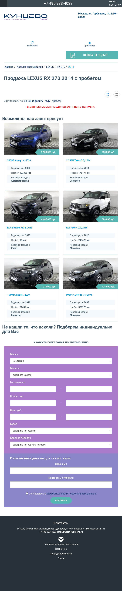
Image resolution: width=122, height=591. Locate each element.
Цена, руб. (16, 410)
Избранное (32, 45)
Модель (15, 368)
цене (27, 100)
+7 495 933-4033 (58, 3)
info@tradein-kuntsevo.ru (70, 532)
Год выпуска (17, 382)
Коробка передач (20, 437)
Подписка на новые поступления (61, 544)
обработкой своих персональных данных (71, 493)
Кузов (13, 423)
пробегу (56, 100)
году (48, 100)
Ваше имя (61, 463)
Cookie (61, 558)
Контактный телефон (61, 477)
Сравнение (89, 45)
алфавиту (38, 100)
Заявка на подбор (89, 55)
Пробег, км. (17, 396)
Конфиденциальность (61, 553)
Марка (14, 354)
